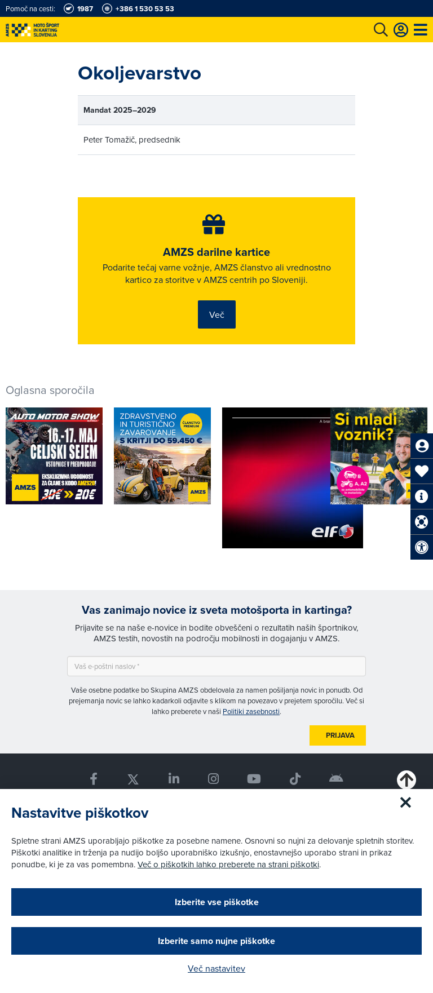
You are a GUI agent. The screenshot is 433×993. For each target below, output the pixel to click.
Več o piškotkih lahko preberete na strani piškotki (228, 864)
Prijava (340, 735)
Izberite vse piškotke (217, 902)
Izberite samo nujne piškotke (216, 940)
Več (216, 314)
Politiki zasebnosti (251, 711)
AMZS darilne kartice (216, 251)
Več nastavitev (216, 968)
